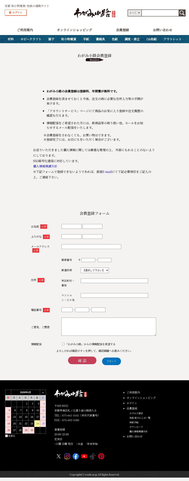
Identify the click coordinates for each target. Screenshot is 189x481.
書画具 (100, 39)
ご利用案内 (25, 29)
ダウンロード (136, 430)
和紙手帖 (134, 425)
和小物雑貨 (68, 39)
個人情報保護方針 (45, 166)
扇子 (51, 39)
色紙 (115, 39)
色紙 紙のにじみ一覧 (139, 421)
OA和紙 (151, 39)
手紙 (86, 39)
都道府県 (60, 270)
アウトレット (172, 39)
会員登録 (122, 29)
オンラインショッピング (74, 29)
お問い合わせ (162, 29)
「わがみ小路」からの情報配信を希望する (84, 347)
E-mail (107, 171)
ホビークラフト (30, 39)
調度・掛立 (132, 39)
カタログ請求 (136, 416)
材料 (11, 39)
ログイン (132, 406)
